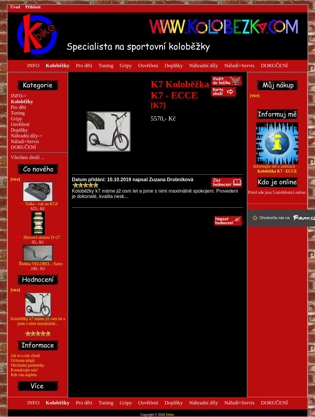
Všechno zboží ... (27, 157)
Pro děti (84, 65)
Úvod (15, 7)
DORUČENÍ (274, 65)
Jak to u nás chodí (25, 355)
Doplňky (173, 65)
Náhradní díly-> (26, 136)
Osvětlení (148, 65)
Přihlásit (32, 7)
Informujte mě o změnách (277, 166)
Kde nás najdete (24, 375)
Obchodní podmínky (27, 365)
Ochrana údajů (22, 360)
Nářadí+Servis (239, 65)
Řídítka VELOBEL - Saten (38, 262)
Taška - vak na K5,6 (38, 202)
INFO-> (19, 96)
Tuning (105, 65)
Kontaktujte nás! (24, 370)
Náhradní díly (203, 65)
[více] (14, 179)
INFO (33, 65)
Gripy (126, 65)
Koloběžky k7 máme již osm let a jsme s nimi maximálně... (37, 319)
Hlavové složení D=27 (38, 236)
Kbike (170, 414)
